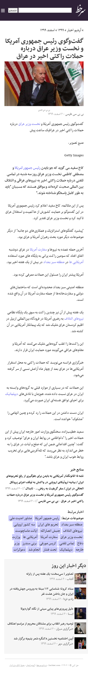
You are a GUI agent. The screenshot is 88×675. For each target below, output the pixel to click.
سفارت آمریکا (38, 250)
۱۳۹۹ (61, 30)
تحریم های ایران (48, 524)
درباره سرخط (42, 665)
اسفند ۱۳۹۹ (47, 30)
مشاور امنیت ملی (21, 518)
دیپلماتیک (11, 394)
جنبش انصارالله (50, 531)
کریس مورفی (48, 543)
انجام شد (34, 550)
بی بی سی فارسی (46, 501)
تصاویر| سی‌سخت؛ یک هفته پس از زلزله (49, 574)
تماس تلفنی (66, 543)
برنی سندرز (29, 543)
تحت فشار (50, 550)
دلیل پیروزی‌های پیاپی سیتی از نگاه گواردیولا (46, 609)
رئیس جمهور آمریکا (28, 168)
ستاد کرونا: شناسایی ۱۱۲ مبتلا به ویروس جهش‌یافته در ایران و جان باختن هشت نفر (41, 591)
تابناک (27, 488)
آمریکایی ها (76, 262)
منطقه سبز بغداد (53, 262)
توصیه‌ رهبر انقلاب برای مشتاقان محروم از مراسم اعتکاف (40, 623)
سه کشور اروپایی (24, 524)
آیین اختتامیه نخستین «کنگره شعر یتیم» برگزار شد (43, 638)
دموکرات (19, 550)
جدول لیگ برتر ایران (17, 665)
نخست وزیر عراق (29, 124)
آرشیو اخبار (74, 30)
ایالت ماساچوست (26, 531)
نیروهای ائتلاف (74, 319)
